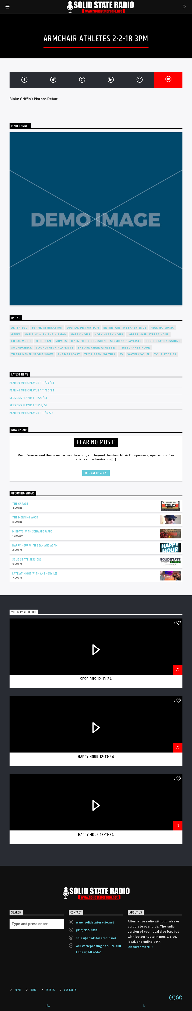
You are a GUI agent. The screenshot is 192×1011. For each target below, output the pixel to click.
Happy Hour (80, 334)
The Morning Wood (25, 517)
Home (18, 990)
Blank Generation (47, 327)
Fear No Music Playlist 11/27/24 (32, 383)
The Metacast (68, 354)
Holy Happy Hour (109, 334)
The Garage (20, 503)
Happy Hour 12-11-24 (96, 834)
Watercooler (139, 354)
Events (50, 990)
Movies (61, 341)
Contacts (70, 990)
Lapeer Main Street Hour (148, 334)
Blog (34, 990)
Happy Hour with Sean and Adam (34, 545)
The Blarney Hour (135, 347)
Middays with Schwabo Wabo (32, 531)
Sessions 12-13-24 (96, 679)
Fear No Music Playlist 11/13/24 (31, 413)
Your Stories (165, 354)
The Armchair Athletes (97, 347)
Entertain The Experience (124, 327)
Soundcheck (21, 347)
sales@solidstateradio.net (96, 938)
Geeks (16, 334)
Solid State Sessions (163, 341)
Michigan (43, 341)
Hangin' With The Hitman (46, 334)
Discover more (141, 947)
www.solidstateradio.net (95, 922)
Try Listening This (99, 354)
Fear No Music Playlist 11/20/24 (32, 390)
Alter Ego (19, 327)
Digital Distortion (83, 327)
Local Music (21, 341)
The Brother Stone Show (32, 354)
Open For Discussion (88, 341)
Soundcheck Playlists (54, 347)
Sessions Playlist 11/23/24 (28, 398)
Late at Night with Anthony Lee (34, 573)
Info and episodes (96, 473)
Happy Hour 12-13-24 (96, 756)
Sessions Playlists (126, 341)
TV (121, 354)
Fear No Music (162, 327)
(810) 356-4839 (86, 930)
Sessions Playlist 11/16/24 (28, 405)
